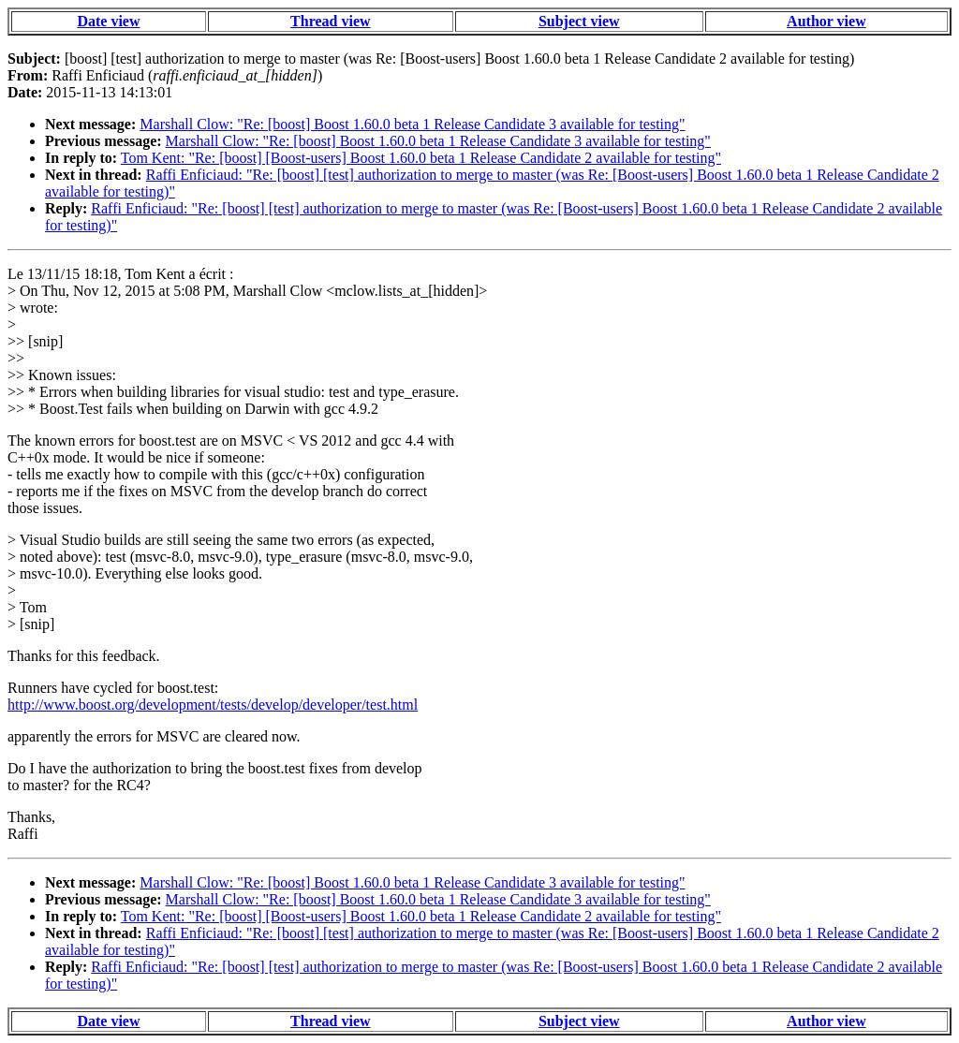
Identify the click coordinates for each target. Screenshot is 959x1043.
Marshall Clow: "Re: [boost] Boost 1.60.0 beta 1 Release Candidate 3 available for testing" (412, 124)
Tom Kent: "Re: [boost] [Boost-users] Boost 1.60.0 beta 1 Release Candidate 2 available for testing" (421, 158)
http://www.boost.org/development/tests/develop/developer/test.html (212, 704)
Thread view (330, 21)
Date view (108, 21)
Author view (826, 21)
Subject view (579, 21)
